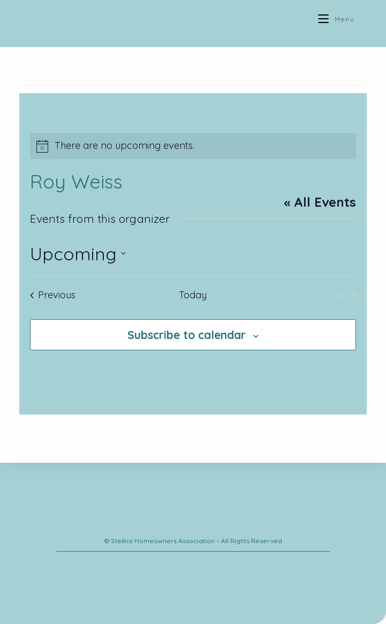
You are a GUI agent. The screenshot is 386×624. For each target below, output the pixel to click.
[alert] (193, 146)
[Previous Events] (52, 295)
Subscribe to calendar (186, 335)
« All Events (320, 202)
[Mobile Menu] (336, 19)
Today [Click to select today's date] (193, 295)
